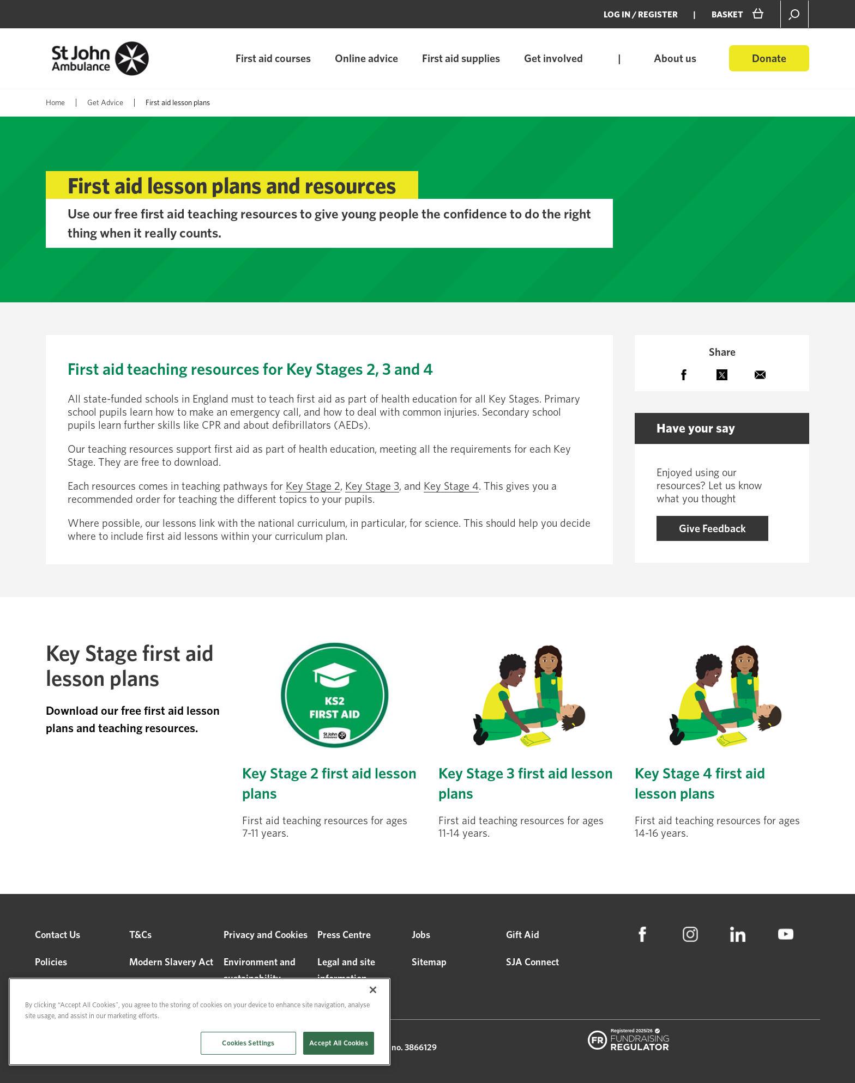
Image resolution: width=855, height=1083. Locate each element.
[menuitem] (642, 934)
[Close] (373, 990)
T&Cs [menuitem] (140, 934)
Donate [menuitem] (769, 58)
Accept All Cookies (338, 1043)
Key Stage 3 (372, 485)
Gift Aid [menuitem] (522, 934)
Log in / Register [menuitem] (641, 14)
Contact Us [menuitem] (57, 934)
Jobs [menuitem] (421, 934)
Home (55, 102)
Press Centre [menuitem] (344, 934)
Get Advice (105, 102)
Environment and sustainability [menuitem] (260, 970)
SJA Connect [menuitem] (532, 962)
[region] (199, 1022)
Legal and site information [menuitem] (346, 970)
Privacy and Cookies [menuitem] (266, 934)
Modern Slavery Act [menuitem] (171, 962)
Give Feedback (712, 528)
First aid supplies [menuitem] (461, 58)
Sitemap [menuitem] (429, 962)
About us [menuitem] (675, 58)
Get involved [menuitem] (553, 58)
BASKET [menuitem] (727, 14)
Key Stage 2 (313, 485)
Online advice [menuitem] (366, 58)
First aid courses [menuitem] (273, 58)
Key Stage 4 (451, 485)
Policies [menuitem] (51, 962)
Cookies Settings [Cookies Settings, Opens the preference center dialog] (248, 1043)
